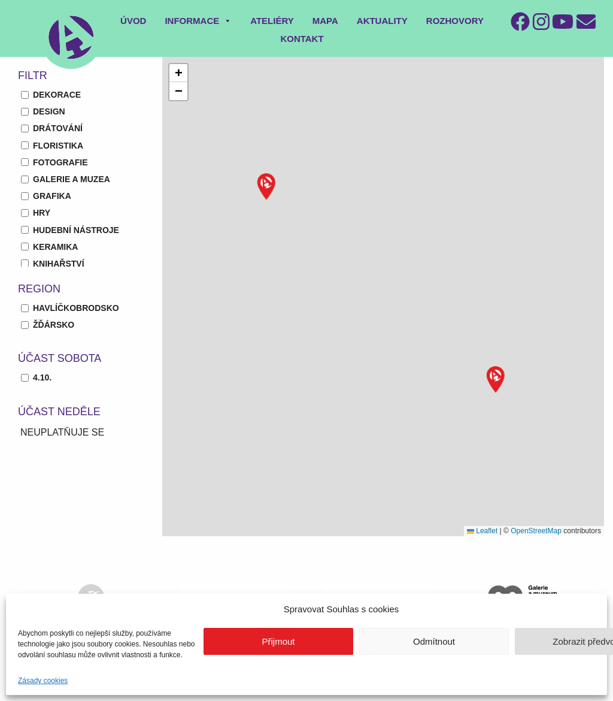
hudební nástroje (76, 230)
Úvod (133, 21)
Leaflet (482, 531)
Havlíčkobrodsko (76, 308)
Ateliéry (272, 21)
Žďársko (53, 325)
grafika (52, 196)
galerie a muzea (71, 179)
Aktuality (382, 21)
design (49, 111)
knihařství (58, 263)
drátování (58, 128)
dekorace (57, 94)
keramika (55, 247)
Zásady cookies (43, 680)
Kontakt (301, 39)
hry (41, 212)
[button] (266, 186)
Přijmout (278, 641)
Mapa (325, 21)
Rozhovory (455, 21)
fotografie (60, 162)
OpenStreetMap (536, 531)
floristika (58, 145)
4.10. (42, 377)
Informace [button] (198, 21)
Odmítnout (434, 641)
